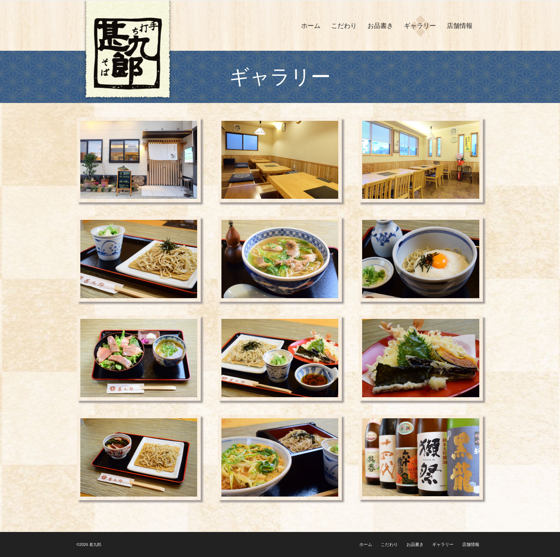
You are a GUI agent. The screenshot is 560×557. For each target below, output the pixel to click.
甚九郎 (95, 544)
